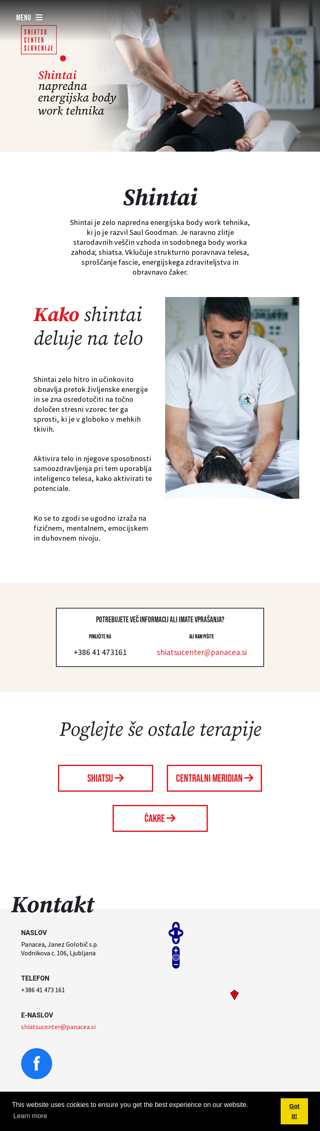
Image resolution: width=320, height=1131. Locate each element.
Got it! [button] (294, 1111)
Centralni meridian (214, 778)
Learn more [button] (30, 1115)
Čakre (160, 818)
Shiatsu (105, 778)
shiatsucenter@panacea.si (202, 652)
